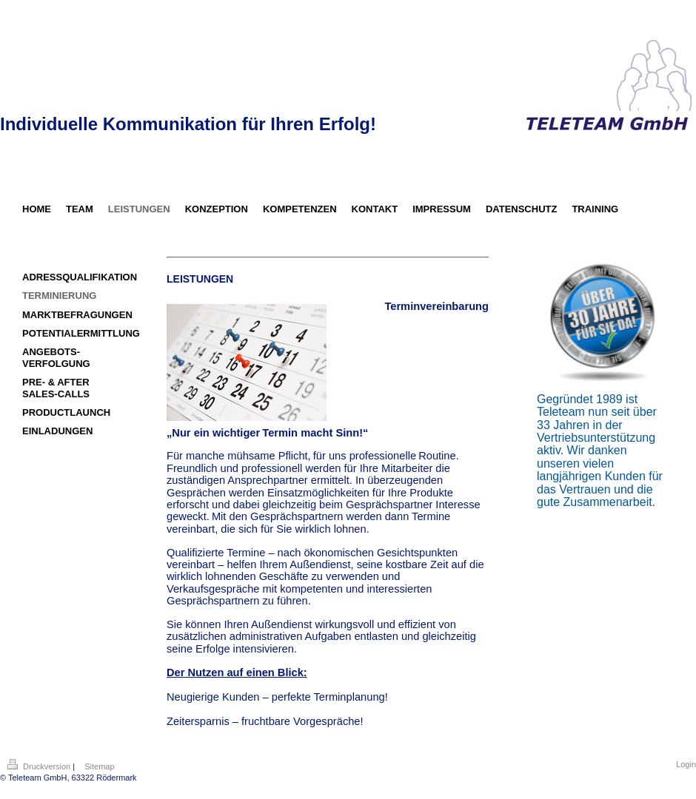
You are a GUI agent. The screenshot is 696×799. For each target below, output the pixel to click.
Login (686, 764)
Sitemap (99, 766)
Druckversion (40, 766)
